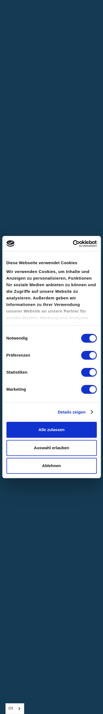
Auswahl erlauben (51, 447)
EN (11, 708)
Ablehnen (51, 465)
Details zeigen (71, 412)
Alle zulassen (51, 429)
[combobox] (14, 708)
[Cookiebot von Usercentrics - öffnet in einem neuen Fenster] (73, 243)
